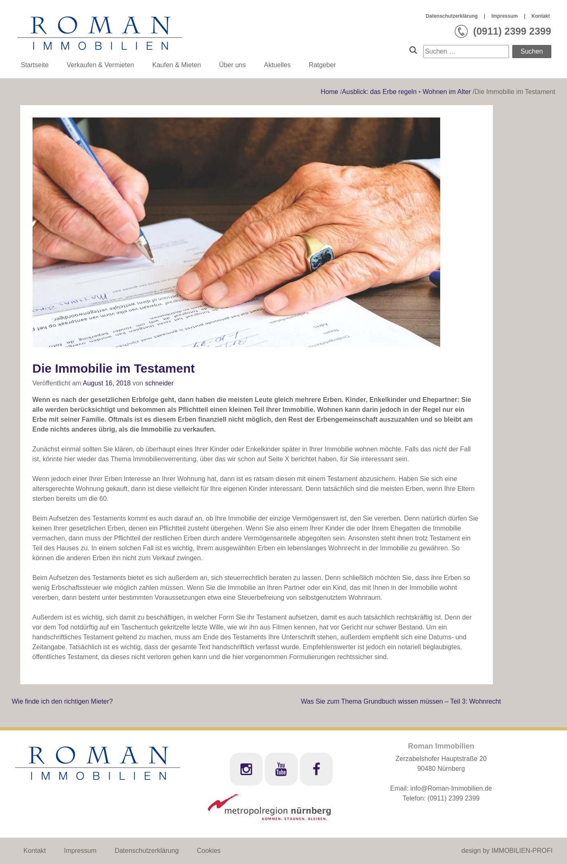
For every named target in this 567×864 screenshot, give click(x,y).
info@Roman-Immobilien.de (451, 788)
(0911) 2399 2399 (453, 798)
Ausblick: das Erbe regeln (379, 91)
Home (330, 91)
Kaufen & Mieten (176, 64)
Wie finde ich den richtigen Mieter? (62, 701)
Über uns (232, 64)
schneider (159, 383)
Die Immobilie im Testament (114, 368)
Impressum (504, 16)
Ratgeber (322, 64)
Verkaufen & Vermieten (100, 64)
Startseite (35, 64)
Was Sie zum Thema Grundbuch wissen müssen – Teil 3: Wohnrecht (401, 701)
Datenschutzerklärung (452, 16)
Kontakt (541, 16)
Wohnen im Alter (446, 91)
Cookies (209, 850)
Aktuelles (277, 64)
